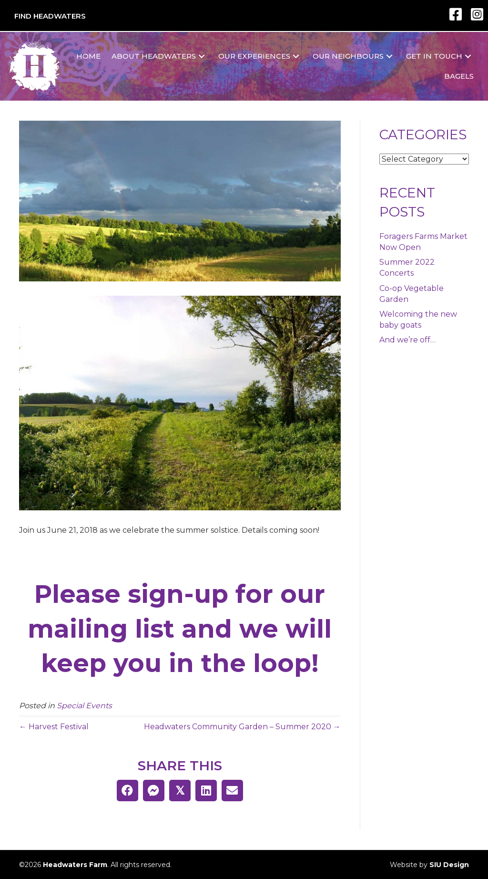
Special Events (84, 705)
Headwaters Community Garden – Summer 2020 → (242, 726)
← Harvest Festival (54, 726)
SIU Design (449, 864)
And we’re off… (407, 339)
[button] (201, 56)
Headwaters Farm (75, 864)
